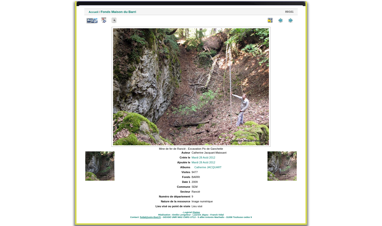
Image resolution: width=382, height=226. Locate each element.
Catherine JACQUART (208, 167)
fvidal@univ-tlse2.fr (150, 217)
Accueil (93, 11)
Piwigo (196, 212)
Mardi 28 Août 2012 (203, 157)
